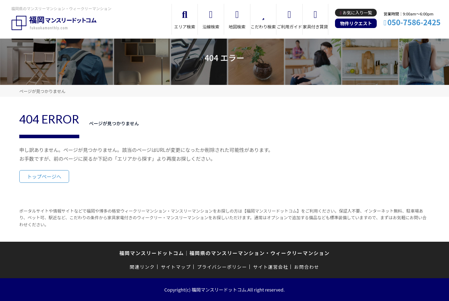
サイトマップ (176, 267)
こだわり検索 (263, 26)
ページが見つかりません (42, 91)
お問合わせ (307, 267)
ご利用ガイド (289, 26)
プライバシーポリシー (222, 267)
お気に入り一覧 (357, 12)
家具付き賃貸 (315, 26)
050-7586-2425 (414, 22)
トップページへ (44, 176)
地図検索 (237, 26)
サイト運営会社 (270, 267)
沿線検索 (210, 26)
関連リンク (142, 267)
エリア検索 (184, 26)
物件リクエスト (356, 23)
